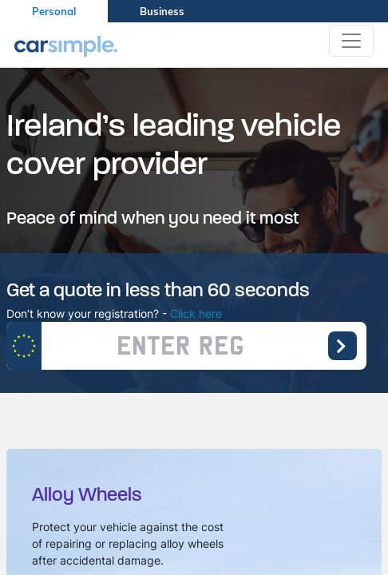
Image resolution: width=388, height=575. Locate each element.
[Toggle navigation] (351, 41)
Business (162, 11)
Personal (54, 11)
